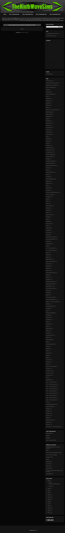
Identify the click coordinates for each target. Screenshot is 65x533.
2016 (49, 505)
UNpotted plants (49, 406)
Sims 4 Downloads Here (55, 14)
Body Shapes (49, 112)
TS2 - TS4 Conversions (51, 386)
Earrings (48, 176)
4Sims (47, 450)
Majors (47, 252)
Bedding (48, 103)
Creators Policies (49, 156)
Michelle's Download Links (54, 483)
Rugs (47, 341)
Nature (47, 277)
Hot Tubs (48, 232)
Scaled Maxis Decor (50, 344)
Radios (47, 330)
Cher (47, 136)
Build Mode (48, 123)
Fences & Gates (49, 194)
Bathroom (48, 98)
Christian (48, 141)
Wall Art (47, 415)
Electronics (48, 183)
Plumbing (48, 315)
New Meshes (49, 286)
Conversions (48, 152)
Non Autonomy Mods (50, 288)
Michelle (48, 266)
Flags (47, 199)
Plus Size (48, 317)
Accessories (48, 80)
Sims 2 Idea (48, 466)
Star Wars (48, 361)
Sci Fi (47, 346)
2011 (49, 512)
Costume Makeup (50, 154)
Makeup (48, 254)
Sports (47, 355)
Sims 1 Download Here (14, 14)
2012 (49, 510)
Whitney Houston (49, 420)
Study (47, 364)
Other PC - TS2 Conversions (52, 301)
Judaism (48, 234)
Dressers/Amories (50, 172)
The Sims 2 (48, 370)
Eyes (47, 185)
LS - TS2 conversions (50, 248)
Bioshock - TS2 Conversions (52, 109)
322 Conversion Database (51, 454)
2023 (49, 492)
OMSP (47, 295)
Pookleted (48, 319)
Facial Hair (48, 187)
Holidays (48, 230)
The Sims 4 (48, 375)
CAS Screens (49, 134)
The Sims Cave (49, 457)
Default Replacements (51, 165)
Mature (47, 257)
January (50, 486)
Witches (48, 424)
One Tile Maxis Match (50, 299)
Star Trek (48, 359)
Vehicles (48, 411)
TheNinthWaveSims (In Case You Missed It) (10, 20)
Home (5, 14)
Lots (47, 245)
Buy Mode (48, 127)
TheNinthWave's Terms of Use (52, 33)
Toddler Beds (49, 379)
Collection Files (49, 147)
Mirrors (47, 268)
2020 (49, 497)
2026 (49, 480)
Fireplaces (48, 196)
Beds (47, 107)
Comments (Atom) (24, 32)
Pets (47, 310)
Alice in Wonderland (50, 87)
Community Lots (49, 149)
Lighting (47, 241)
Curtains (48, 158)
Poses (47, 321)
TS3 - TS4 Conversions (51, 390)
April (50, 482)
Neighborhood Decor (50, 281)
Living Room (48, 243)
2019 (49, 499)
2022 (49, 494)
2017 (49, 503)
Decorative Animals (50, 161)
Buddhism (48, 120)
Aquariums (48, 91)
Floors (47, 201)
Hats (47, 225)
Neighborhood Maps (50, 283)
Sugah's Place (49, 468)
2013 (49, 509)
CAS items (48, 132)
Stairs (47, 357)
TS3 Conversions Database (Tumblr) (54, 452)
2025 (49, 488)
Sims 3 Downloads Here (41, 14)
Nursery (47, 290)
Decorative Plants (50, 163)
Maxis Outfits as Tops (50, 261)
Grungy (47, 216)
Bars (47, 96)
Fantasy (48, 190)
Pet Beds (48, 308)
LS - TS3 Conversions (50, 250)
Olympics (48, 292)
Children (48, 138)
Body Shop (48, 114)
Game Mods (48, 205)
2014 (49, 507)
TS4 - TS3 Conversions (51, 395)
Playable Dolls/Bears (50, 312)
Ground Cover (49, 214)
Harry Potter (48, 223)
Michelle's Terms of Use (51, 35)
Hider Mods (48, 228)
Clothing (48, 145)
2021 (49, 496)
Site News (48, 353)
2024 (49, 490)
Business (48, 125)
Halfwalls (48, 221)
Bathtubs (48, 100)
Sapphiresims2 (49, 433)
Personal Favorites (50, 306)
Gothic (47, 212)
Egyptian (48, 181)
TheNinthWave (49, 74)
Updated (48, 408)
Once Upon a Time (50, 297)
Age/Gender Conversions (51, 85)
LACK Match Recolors (51, 239)
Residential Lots (49, 335)
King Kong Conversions (51, 236)
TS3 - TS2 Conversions (51, 388)
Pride (47, 326)
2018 (49, 501)
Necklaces (48, 279)
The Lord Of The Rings (51, 366)
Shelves (48, 348)
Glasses (48, 207)
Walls (47, 417)
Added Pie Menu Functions (52, 82)
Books (47, 118)
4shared (48, 435)
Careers (48, 129)
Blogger (35, 530)
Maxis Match (49, 259)
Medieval (48, 263)
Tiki (47, 377)
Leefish (47, 459)
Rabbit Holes (49, 328)
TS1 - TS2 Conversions (51, 382)
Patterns (48, 303)
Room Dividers (49, 339)
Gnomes (48, 210)
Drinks (47, 174)
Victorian (48, 413)
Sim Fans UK (49, 463)
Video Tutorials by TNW (51, 440)
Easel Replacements (50, 179)
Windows (48, 422)
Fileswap (48, 437)
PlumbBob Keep (49, 473)
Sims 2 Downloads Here (27, 14)
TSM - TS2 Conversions (51, 397)
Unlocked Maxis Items (50, 404)
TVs (47, 402)
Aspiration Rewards (50, 94)
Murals (47, 274)
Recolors (48, 332)
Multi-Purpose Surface (51, 272)
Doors (47, 170)
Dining (47, 167)
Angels (47, 89)
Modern (47, 270)
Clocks (47, 143)
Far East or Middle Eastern (51, 192)
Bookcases (48, 116)
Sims (47, 350)
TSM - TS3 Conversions (51, 399)
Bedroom (48, 105)
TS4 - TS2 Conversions (51, 393)
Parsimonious (49, 461)
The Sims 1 (48, 368)
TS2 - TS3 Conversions (51, 384)
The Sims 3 (48, 373)
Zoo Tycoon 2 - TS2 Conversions (53, 426)
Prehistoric (48, 324)
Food (47, 203)
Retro (47, 337)
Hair (47, 219)
